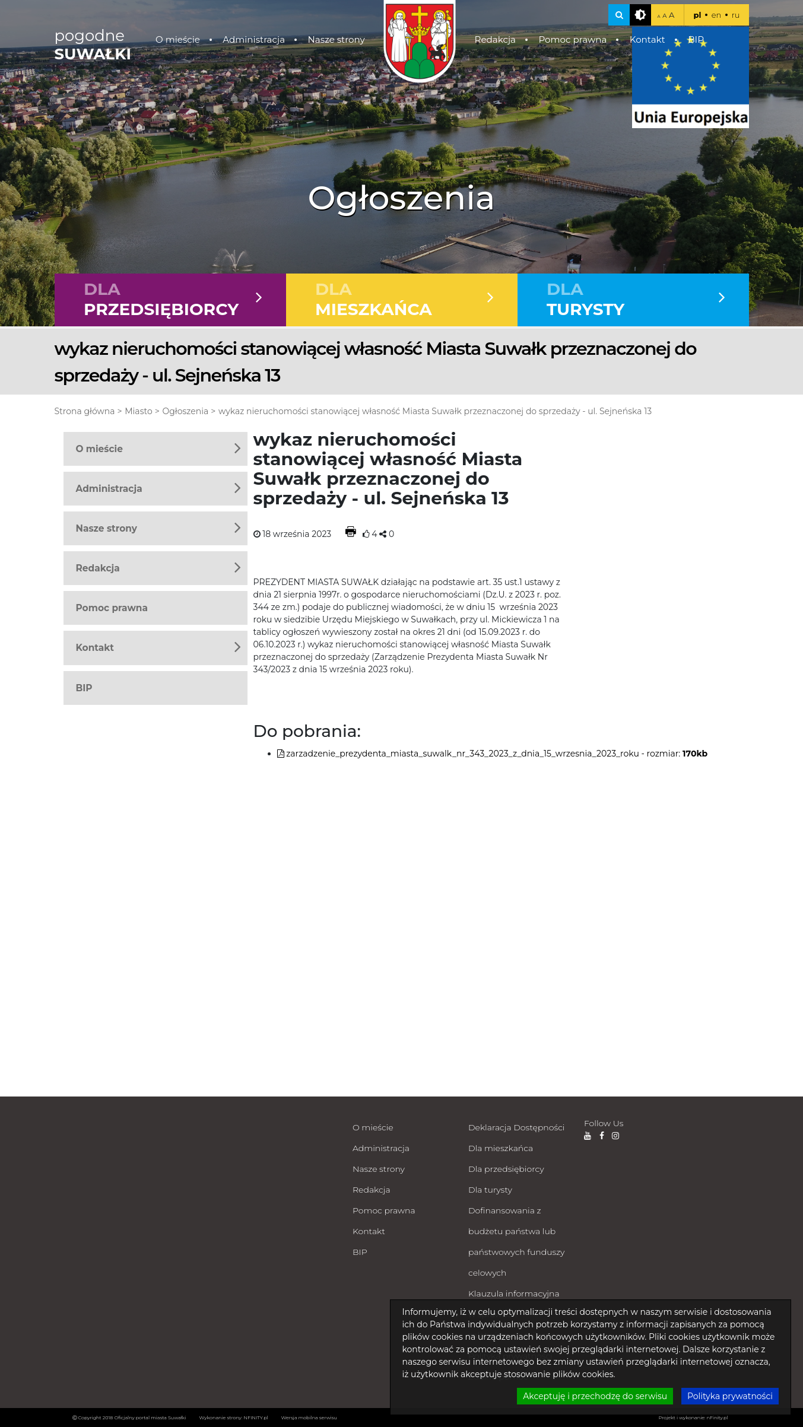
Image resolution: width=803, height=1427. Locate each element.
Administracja (254, 39)
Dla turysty (490, 1189)
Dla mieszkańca (500, 1148)
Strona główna (85, 411)
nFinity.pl (717, 1417)
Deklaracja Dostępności (516, 1127)
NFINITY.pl (256, 1417)
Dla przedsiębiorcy (506, 1169)
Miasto (138, 411)
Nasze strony (335, 39)
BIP (696, 39)
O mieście (177, 39)
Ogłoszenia (185, 411)
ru (736, 15)
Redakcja (495, 39)
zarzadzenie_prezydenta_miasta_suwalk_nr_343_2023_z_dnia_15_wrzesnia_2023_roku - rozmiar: (492, 753)
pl (697, 15)
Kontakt (647, 39)
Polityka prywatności (510, 1355)
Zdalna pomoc (498, 1376)
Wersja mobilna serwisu (309, 1417)
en (717, 15)
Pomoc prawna (572, 39)
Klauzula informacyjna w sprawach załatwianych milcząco (514, 1314)
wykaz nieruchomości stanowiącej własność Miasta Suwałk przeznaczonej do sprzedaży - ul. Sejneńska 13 (435, 411)
